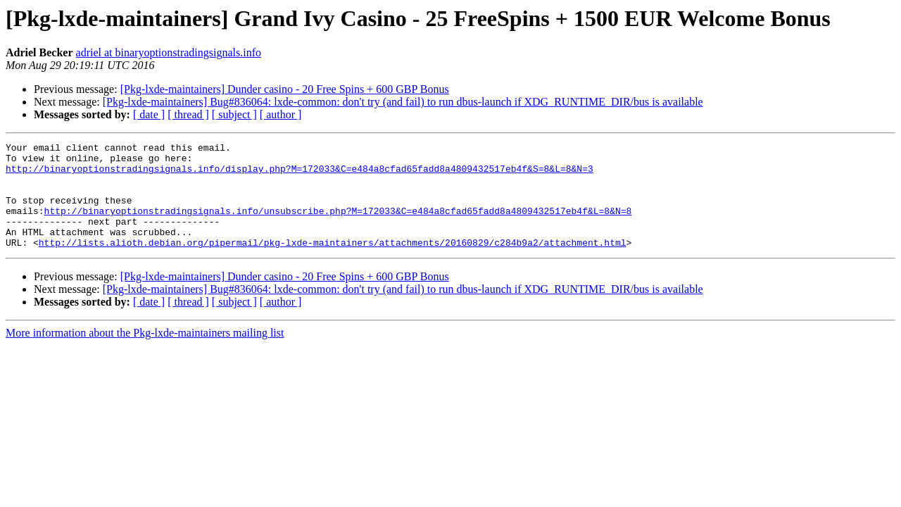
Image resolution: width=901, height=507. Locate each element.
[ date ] (149, 114)
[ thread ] (188, 114)
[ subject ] (234, 114)
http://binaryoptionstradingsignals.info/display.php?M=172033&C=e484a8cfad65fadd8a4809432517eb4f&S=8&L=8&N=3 (299, 174)
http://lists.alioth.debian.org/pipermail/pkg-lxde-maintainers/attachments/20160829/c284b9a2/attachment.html (332, 263)
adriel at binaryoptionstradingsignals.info (169, 52)
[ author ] (281, 114)
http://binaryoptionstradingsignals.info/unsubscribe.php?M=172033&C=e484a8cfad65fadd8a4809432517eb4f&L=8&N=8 (338, 225)
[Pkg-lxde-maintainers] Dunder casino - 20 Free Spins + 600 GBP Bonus (284, 89)
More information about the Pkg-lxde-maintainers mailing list (145, 354)
